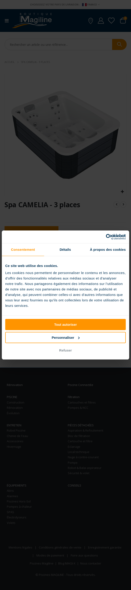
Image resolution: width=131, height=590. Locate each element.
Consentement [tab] (23, 249)
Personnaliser (66, 337)
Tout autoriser (65, 324)
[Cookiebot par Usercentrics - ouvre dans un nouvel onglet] (106, 237)
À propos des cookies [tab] (108, 249)
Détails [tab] (65, 249)
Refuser (65, 350)
